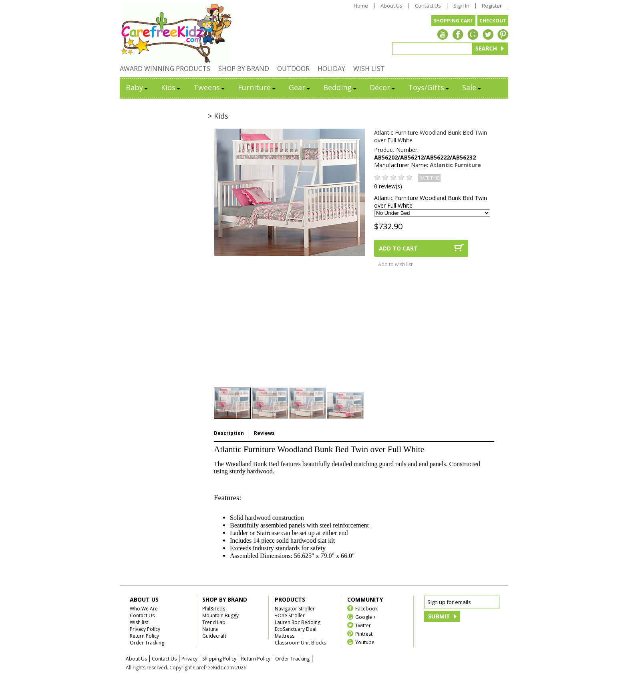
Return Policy (144, 635)
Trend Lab (213, 622)
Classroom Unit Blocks (300, 642)
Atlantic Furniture (455, 165)
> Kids (218, 116)
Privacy (189, 658)
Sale (472, 87)
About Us (391, 5)
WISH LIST (369, 68)
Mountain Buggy (220, 615)
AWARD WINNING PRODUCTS (165, 68)
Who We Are (144, 608)
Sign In (461, 5)
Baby (137, 87)
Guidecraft (214, 635)
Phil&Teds (213, 608)
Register (492, 5)
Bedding (340, 87)
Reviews (264, 433)
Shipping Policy (219, 658)
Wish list (139, 622)
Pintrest (363, 633)
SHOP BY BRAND (243, 68)
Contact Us (428, 5)
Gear (300, 87)
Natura (210, 629)
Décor (383, 87)
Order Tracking (147, 642)
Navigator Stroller (295, 608)
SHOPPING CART (453, 20)
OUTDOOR (293, 68)
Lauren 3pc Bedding (297, 622)
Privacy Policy (145, 629)
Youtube (364, 642)
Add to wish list (395, 264)
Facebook (366, 608)
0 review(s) (388, 186)
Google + (365, 617)
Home (361, 5)
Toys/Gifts (429, 87)
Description (229, 433)
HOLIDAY (331, 68)
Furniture (257, 87)
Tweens (209, 87)
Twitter (363, 625)
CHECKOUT (492, 20)
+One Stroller (290, 615)
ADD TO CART (398, 248)
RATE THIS (429, 178)
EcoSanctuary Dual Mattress (295, 632)
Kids (171, 87)
